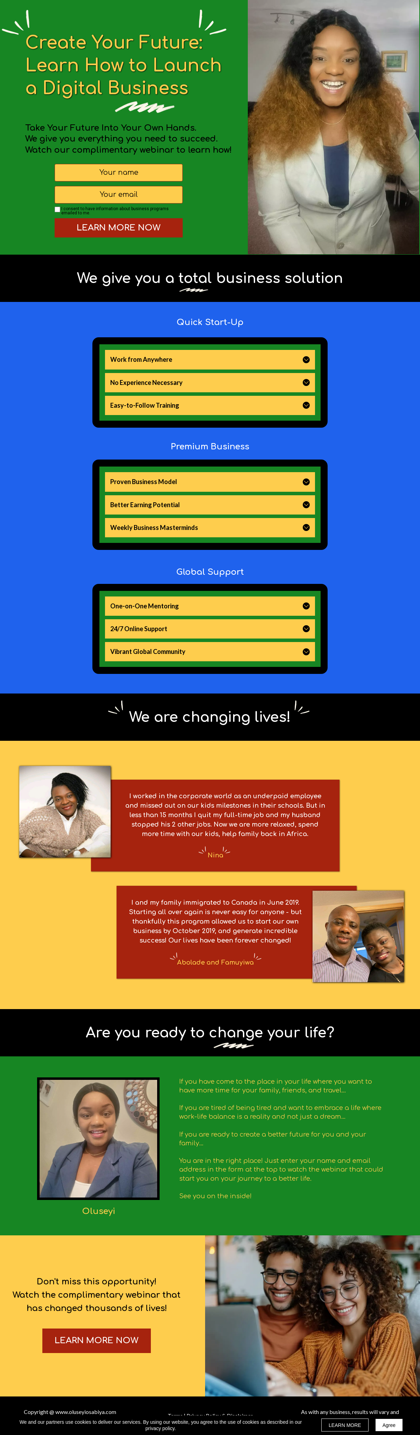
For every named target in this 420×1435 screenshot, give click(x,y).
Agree (389, 1425)
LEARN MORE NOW (119, 227)
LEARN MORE (345, 1425)
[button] (306, 359)
